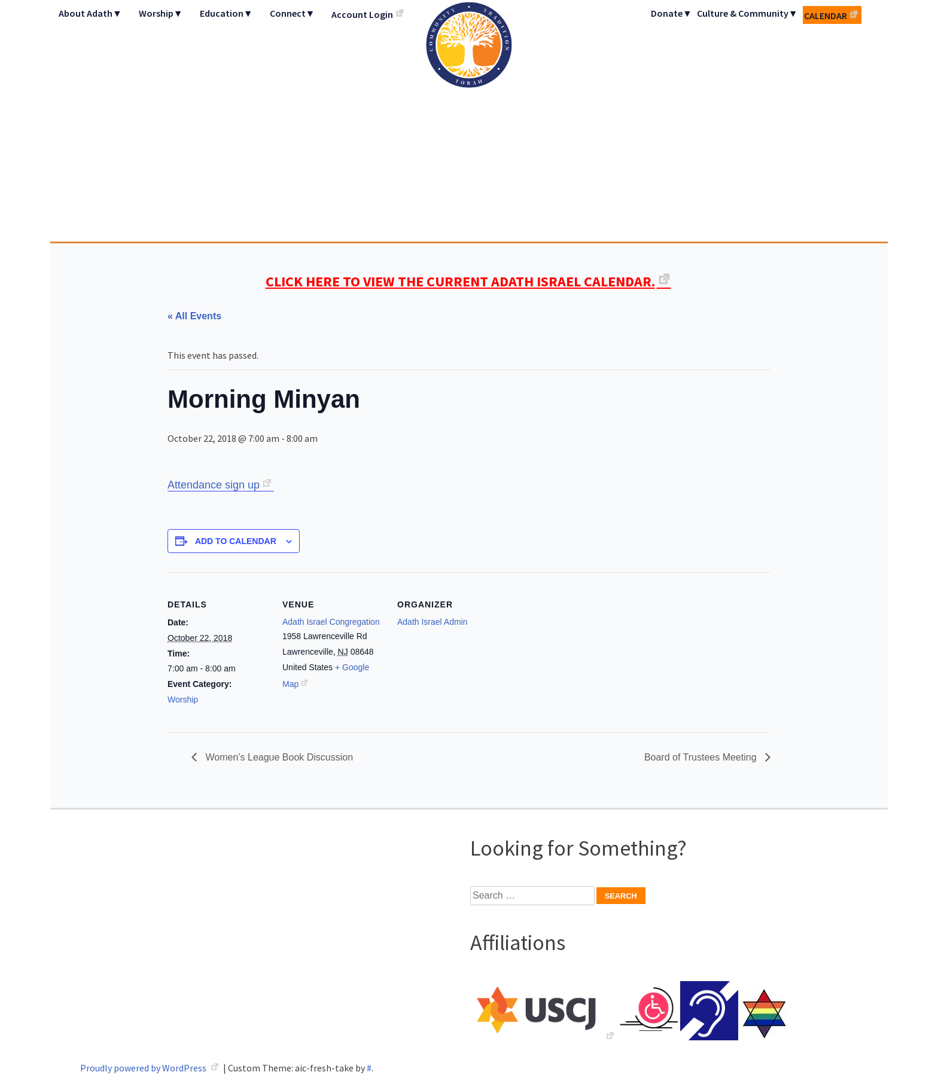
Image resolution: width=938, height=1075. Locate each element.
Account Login (362, 14)
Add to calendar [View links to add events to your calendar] (235, 541)
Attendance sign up (214, 485)
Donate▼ (671, 13)
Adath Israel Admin (432, 622)
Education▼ (226, 13)
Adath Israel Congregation (469, 121)
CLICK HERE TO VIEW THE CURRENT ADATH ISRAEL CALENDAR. (460, 281)
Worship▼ (161, 13)
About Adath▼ (90, 13)
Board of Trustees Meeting (701, 757)
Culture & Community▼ (747, 13)
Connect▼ (292, 13)
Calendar (825, 16)
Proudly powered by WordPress (144, 1068)
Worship (183, 699)
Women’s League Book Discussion (278, 757)
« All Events (194, 316)
